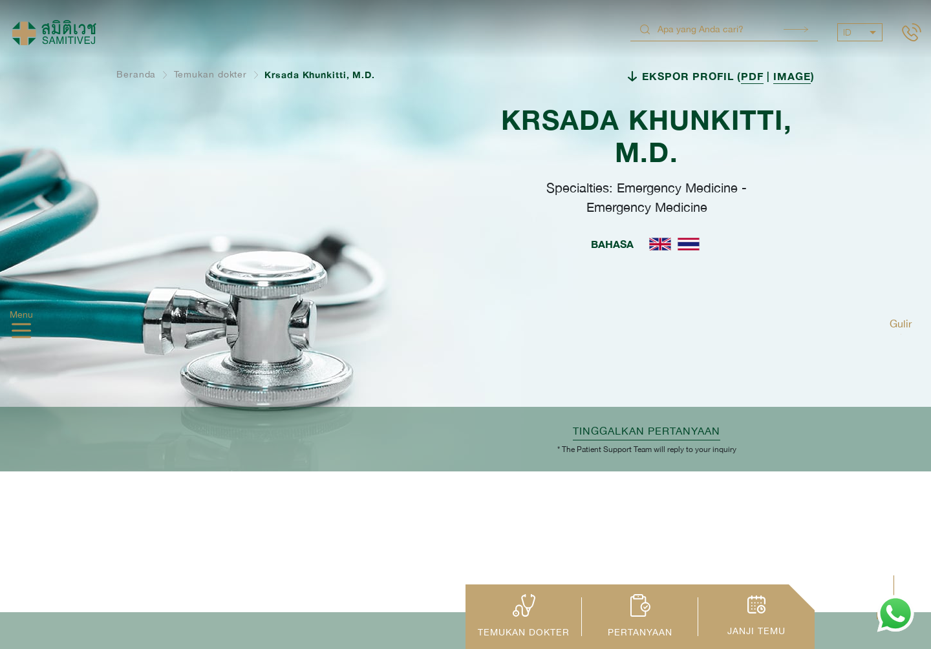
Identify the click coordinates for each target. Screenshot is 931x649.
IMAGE (792, 76)
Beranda (136, 74)
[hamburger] (21, 332)
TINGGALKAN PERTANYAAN (646, 431)
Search (796, 29)
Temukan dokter (211, 74)
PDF (752, 76)
